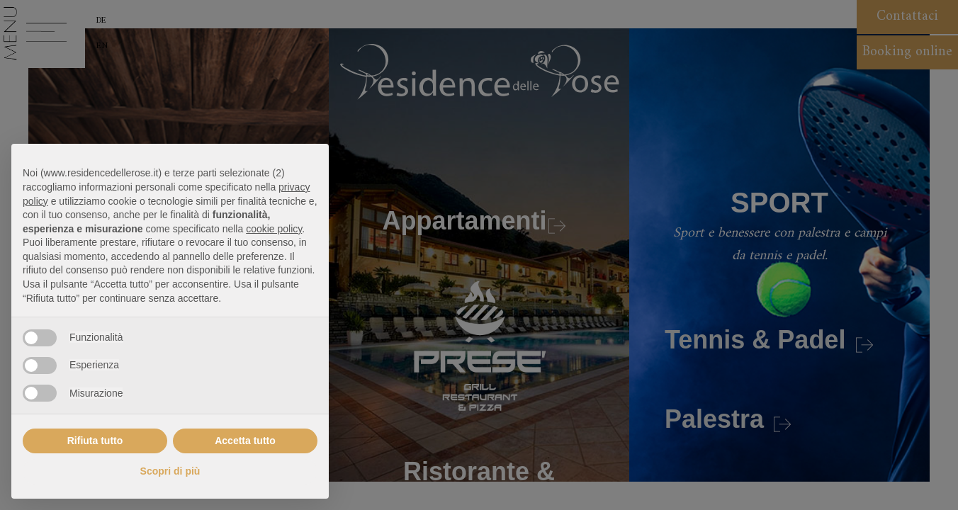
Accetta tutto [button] (245, 440)
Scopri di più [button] (170, 471)
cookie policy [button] (274, 228)
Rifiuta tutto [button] (95, 440)
